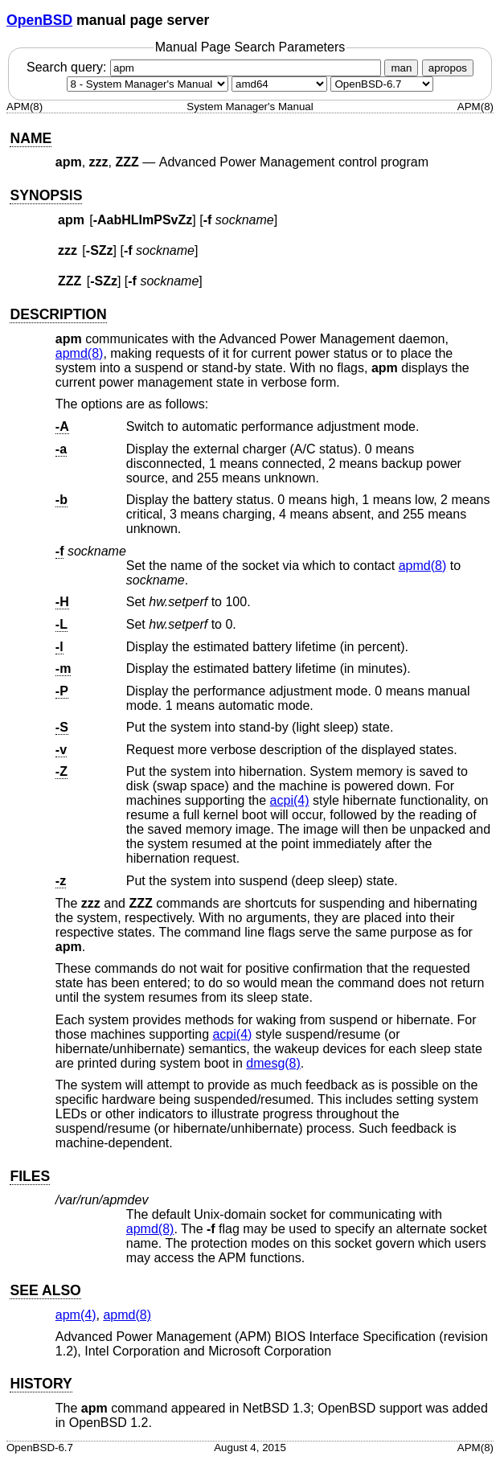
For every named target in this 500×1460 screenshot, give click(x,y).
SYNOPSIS (46, 195)
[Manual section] (147, 84)
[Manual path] (381, 84)
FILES (30, 1176)
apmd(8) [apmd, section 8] (79, 353)
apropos (447, 68)
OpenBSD (39, 20)
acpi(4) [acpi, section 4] (289, 800)
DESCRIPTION (58, 314)
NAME (30, 138)
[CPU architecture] (279, 84)
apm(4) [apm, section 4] (75, 1315)
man (401, 68)
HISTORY (41, 1384)
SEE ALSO (45, 1290)
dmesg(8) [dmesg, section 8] (273, 1063)
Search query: (206, 67)
